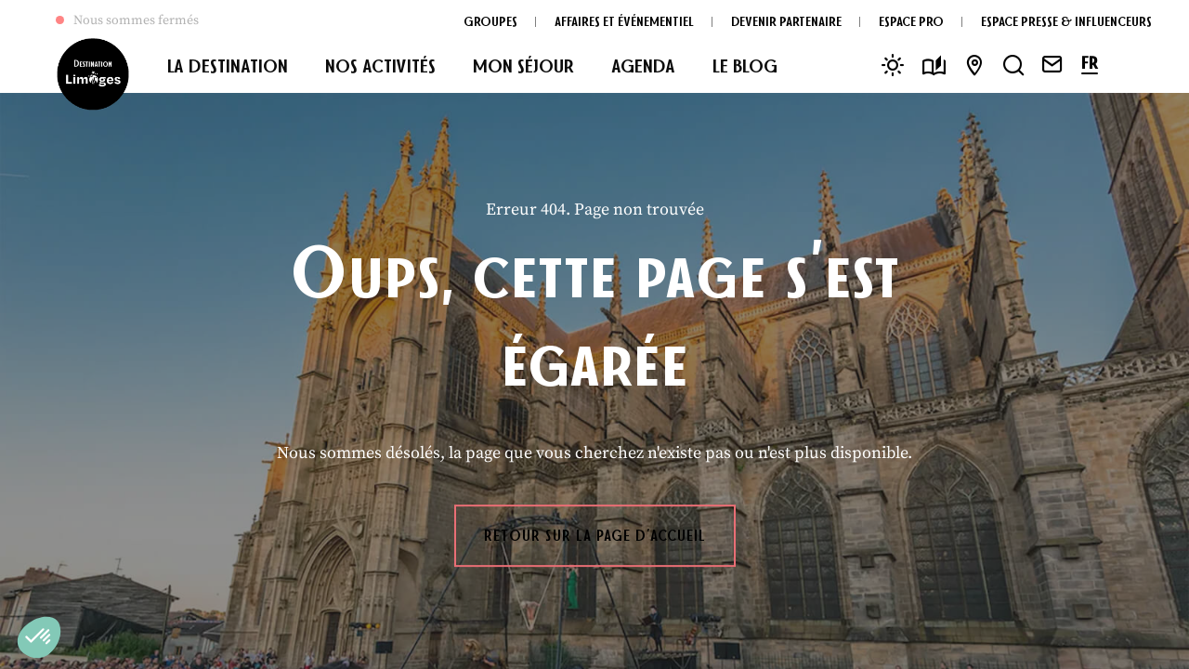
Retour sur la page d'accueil (595, 535)
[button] (39, 637)
